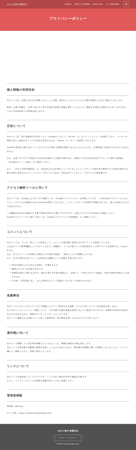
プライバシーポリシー (68, 438)
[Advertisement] (68, 54)
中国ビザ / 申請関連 (82, 4)
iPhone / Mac (97, 4)
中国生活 (68, 4)
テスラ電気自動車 (112, 4)
